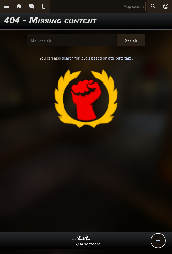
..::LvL (81, 238)
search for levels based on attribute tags (97, 58)
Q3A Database (88, 243)
